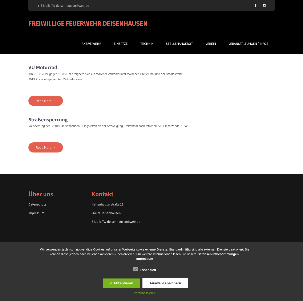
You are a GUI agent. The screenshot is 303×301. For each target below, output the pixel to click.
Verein (211, 43)
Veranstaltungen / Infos (248, 43)
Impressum (36, 213)
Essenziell (144, 269)
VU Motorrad (42, 67)
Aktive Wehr (91, 43)
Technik (146, 43)
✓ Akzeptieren (121, 283)
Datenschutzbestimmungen (218, 254)
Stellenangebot (179, 43)
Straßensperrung (48, 119)
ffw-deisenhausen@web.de (121, 221)
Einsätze (121, 43)
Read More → (46, 100)
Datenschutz (37, 204)
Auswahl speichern (165, 283)
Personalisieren (144, 293)
